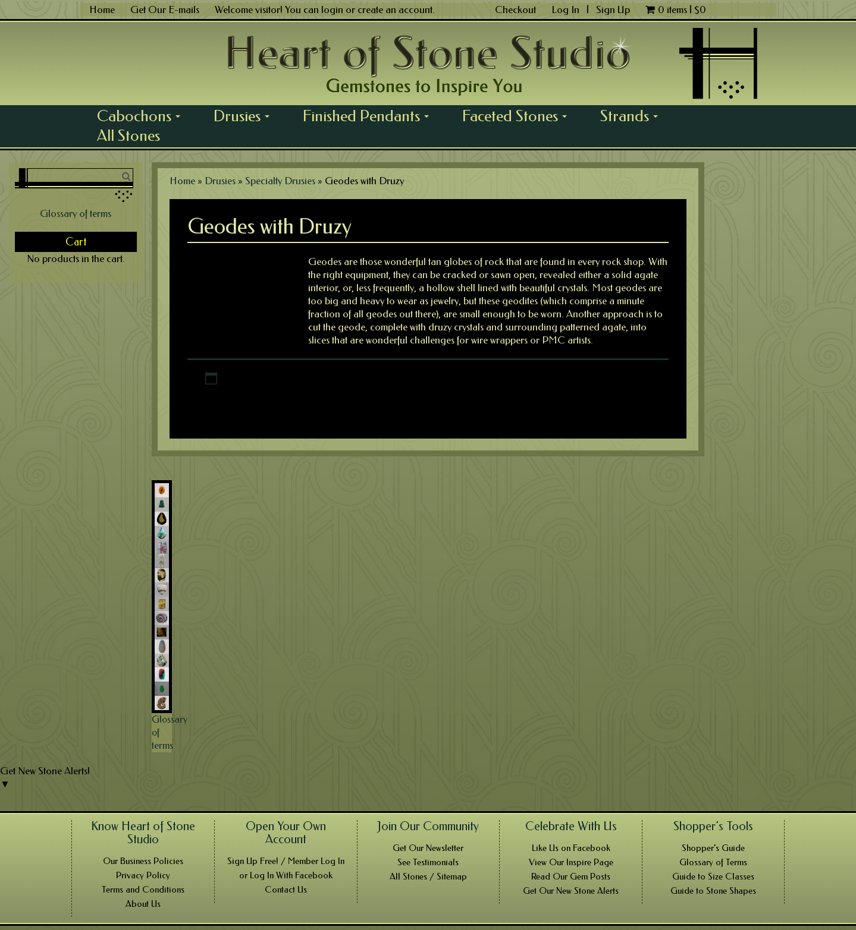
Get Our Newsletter (428, 848)
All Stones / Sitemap (428, 876)
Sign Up (613, 9)
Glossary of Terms (713, 862)
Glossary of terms (75, 213)
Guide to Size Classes (713, 876)
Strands (633, 116)
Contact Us (286, 889)
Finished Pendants (370, 116)
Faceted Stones (518, 116)
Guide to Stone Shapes (713, 890)
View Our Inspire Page (571, 862)
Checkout (515, 9)
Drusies (246, 116)
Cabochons (143, 116)
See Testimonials (428, 862)
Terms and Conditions (143, 889)
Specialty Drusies (280, 181)
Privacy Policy (143, 875)
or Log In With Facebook (286, 875)
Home (102, 9)
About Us (143, 904)
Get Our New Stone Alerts (571, 890)
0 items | (675, 9)
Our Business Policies (143, 861)
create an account (395, 9)
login (332, 9)
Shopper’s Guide (713, 848)
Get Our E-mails (164, 9)
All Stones (128, 135)
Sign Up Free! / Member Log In (285, 861)
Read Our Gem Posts (570, 876)
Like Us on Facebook (571, 848)
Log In (566, 9)
